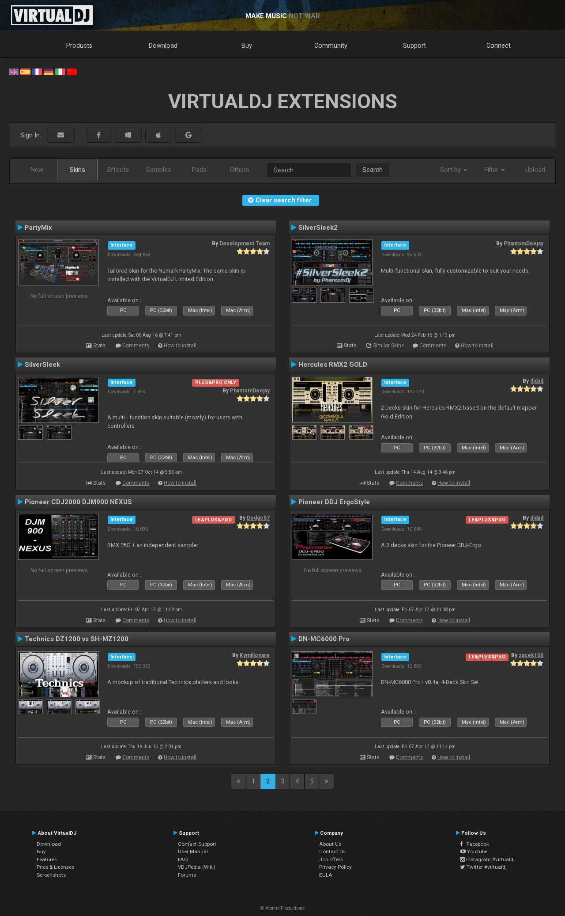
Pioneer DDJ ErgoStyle (334, 502)
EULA (325, 875)
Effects (118, 170)
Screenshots (51, 875)
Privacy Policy (335, 867)
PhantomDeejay (523, 243)
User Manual (193, 851)
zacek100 (531, 655)
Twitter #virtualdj (483, 867)
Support (414, 45)
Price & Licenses (55, 867)
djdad (536, 381)
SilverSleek (42, 365)
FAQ (183, 859)
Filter (494, 170)
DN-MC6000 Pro (324, 639)
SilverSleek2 (318, 228)
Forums (187, 875)
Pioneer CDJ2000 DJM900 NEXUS (78, 502)
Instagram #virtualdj (487, 859)
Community (330, 45)
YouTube (473, 851)
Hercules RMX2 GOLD (332, 365)
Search (372, 170)
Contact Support (197, 844)
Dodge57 (258, 518)
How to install (180, 345)
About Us (330, 844)
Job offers (331, 859)
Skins (77, 170)
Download (163, 45)
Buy (246, 45)
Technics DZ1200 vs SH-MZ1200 (76, 639)
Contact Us (332, 851)
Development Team (244, 243)
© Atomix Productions (282, 908)
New (36, 170)
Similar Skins (388, 345)
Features (47, 859)
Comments (135, 345)
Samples (158, 170)
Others (239, 170)
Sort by (453, 170)
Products (79, 45)
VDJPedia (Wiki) (196, 867)
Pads (199, 170)
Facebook (474, 844)
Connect (498, 45)
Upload (535, 170)
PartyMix (38, 228)
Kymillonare (255, 655)
